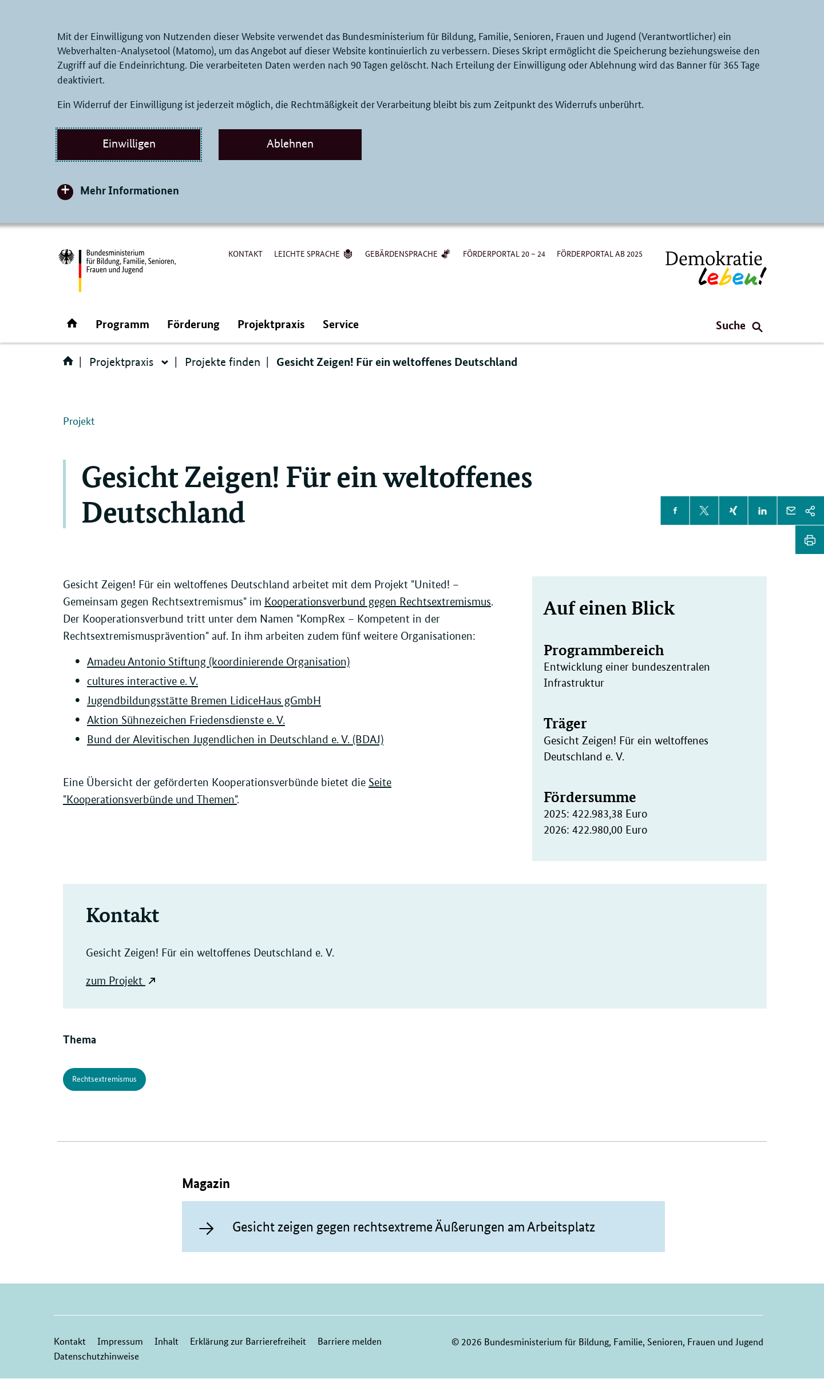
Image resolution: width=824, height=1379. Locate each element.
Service (341, 324)
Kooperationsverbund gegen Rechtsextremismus (377, 601)
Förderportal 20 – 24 (504, 253)
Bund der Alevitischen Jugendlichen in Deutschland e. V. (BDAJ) (235, 739)
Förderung (193, 324)
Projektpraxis (271, 324)
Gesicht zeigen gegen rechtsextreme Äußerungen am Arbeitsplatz (413, 1226)
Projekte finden (222, 362)
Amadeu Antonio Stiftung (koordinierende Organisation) (218, 661)
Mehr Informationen (129, 190)
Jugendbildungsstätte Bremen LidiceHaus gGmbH (204, 700)
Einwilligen (129, 143)
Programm (122, 324)
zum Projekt (114, 980)
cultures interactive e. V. (142, 681)
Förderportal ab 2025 (600, 253)
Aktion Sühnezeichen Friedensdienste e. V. (186, 720)
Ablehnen (290, 143)
